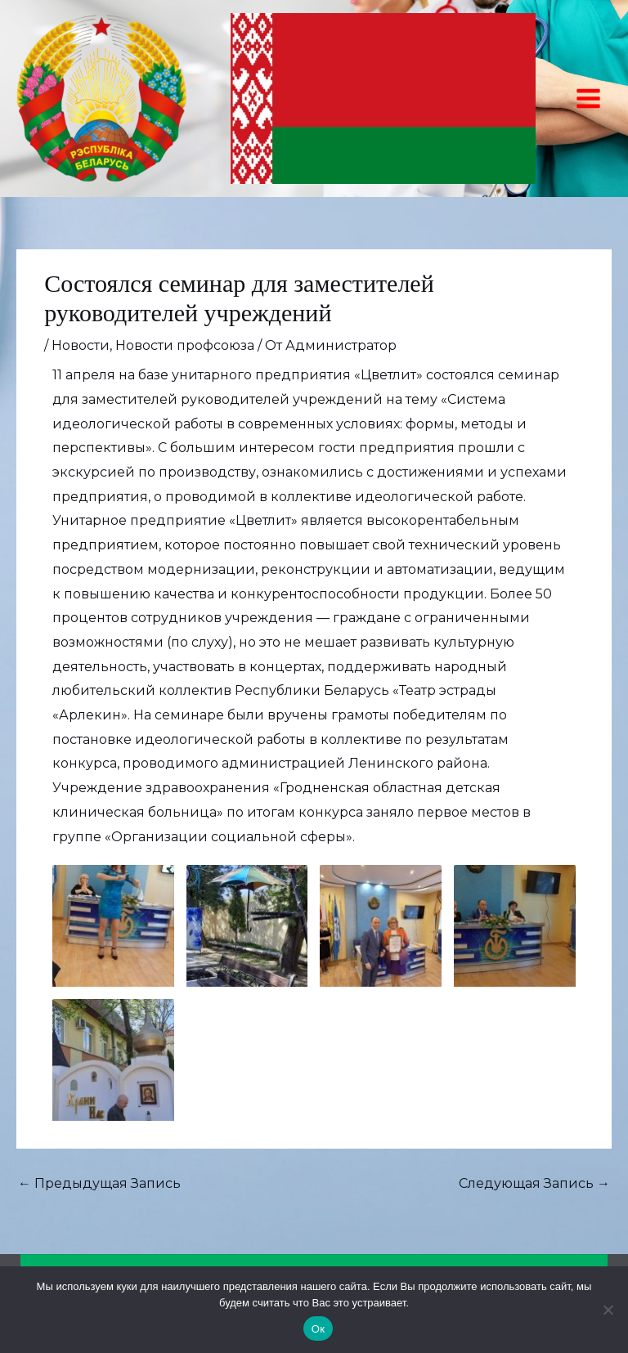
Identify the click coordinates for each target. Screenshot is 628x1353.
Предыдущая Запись (99, 1183)
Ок (318, 1329)
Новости (81, 345)
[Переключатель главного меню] (588, 98)
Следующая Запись (534, 1183)
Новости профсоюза (184, 345)
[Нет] (607, 1309)
